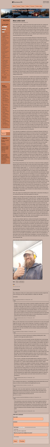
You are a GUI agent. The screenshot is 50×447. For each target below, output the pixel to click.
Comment (15, 421)
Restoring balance (5, 51)
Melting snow (4, 33)
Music (23, 6)
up (13, 285)
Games (18, 6)
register (47, 2)
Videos (27, 6)
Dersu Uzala (4, 40)
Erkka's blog (39, 6)
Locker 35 (4, 39)
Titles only (3, 151)
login (44, 2)
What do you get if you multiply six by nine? (23, 433)
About (14, 6)
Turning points (4, 48)
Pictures (32, 6)
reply (15, 300)
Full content (3, 152)
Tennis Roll (4, 108)
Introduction (4, 78)
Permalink (14, 299)
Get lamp (4, 49)
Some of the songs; (5, 99)
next (7, 74)
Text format (16, 428)
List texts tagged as (5, 25)
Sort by (3, 28)
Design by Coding (5, 37)
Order (3, 30)
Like (14, 284)
